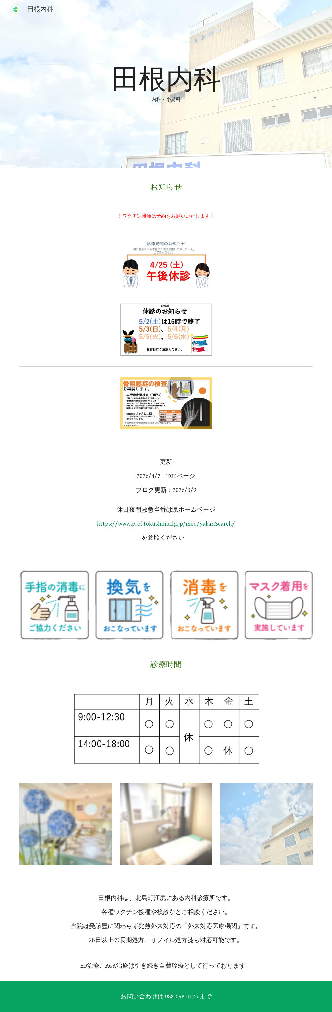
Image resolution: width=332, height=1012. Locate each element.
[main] (166, 84)
